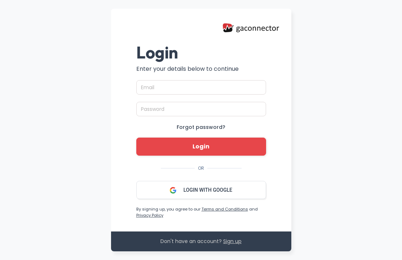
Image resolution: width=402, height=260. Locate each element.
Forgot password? (201, 127)
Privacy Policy (149, 215)
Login (201, 146)
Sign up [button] (232, 241)
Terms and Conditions (225, 209)
